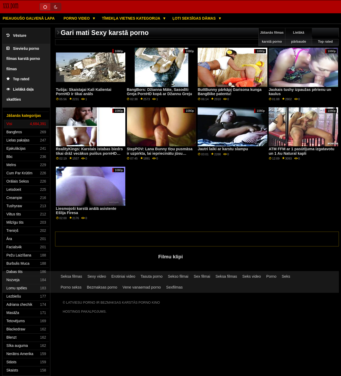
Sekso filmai (178, 276)
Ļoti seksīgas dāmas (194, 18)
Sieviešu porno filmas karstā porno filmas (23, 59)
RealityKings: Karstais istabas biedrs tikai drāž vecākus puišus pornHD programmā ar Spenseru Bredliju (89, 153)
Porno (271, 276)
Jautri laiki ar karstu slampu (223, 149)
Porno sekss (71, 287)
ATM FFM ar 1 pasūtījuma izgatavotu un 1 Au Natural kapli (301, 151)
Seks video (251, 276)
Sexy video (96, 276)
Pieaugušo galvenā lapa (29, 18)
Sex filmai (202, 276)
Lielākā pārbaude (298, 37)
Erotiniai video (123, 276)
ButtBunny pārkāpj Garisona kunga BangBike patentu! (230, 91)
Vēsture (16, 36)
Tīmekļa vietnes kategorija (131, 18)
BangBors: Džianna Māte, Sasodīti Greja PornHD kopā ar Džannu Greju (159, 91)
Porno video (77, 18)
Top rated (17, 79)
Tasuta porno (152, 276)
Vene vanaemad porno (142, 287)
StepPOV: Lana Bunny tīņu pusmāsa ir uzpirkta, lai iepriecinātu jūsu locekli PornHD (159, 153)
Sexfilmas (174, 287)
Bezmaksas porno (102, 287)
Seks (286, 276)
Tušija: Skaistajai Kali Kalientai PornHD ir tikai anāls (84, 91)
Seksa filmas (71, 276)
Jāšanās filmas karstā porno (272, 37)
